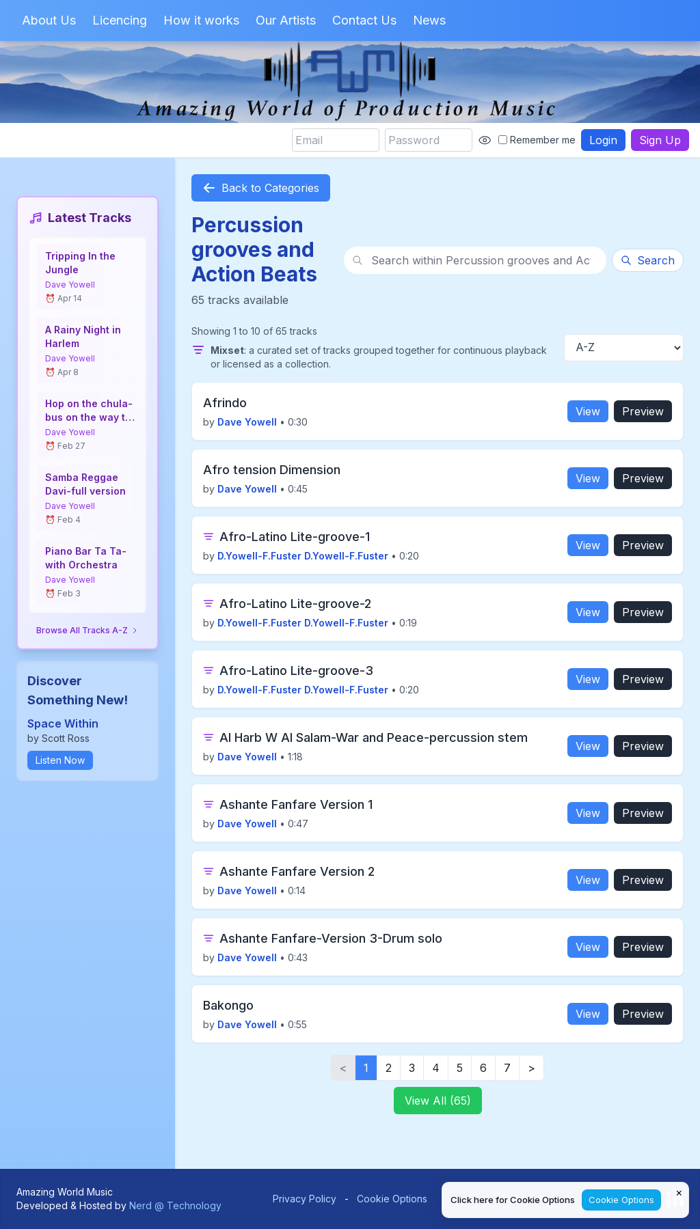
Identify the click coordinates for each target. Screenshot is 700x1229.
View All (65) (438, 1100)
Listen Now (60, 760)
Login (603, 140)
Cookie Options (392, 1198)
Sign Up (660, 140)
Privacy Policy (304, 1198)
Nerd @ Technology (175, 1205)
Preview (643, 411)
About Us (49, 20)
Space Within (62, 723)
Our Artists (286, 20)
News (429, 20)
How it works (201, 20)
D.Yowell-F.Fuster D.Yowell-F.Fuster (302, 556)
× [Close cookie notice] (679, 1192)
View (588, 411)
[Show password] (484, 140)
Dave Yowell (70, 284)
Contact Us (364, 20)
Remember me (537, 140)
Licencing (119, 20)
